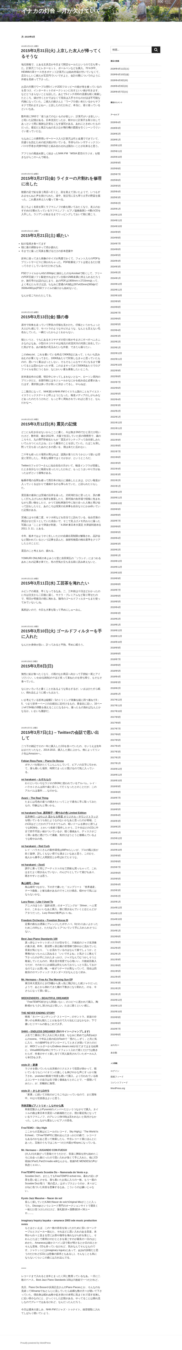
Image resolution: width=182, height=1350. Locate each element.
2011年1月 (116, 994)
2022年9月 (116, 370)
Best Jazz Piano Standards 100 (39, 939)
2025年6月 (116, 180)
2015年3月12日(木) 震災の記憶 (49, 424)
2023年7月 (116, 312)
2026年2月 (116, 133)
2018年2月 (116, 688)
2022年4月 (116, 399)
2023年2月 (116, 341)
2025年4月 (116, 191)
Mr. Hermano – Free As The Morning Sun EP (47, 979)
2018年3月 (116, 682)
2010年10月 (116, 1011)
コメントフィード (119, 1082)
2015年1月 (116, 901)
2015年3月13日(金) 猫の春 (45, 317)
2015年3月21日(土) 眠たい (45, 235)
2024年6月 (116, 249)
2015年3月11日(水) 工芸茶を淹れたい (55, 583)
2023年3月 (116, 336)
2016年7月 (116, 798)
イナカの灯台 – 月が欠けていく (61, 11)
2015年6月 (116, 873)
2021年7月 (116, 451)
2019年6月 (116, 596)
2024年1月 (116, 278)
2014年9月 (116, 925)
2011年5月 (116, 971)
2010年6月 (116, 1034)
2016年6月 (116, 803)
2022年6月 (116, 388)
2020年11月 (116, 497)
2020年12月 (116, 492)
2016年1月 (116, 832)
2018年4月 (116, 676)
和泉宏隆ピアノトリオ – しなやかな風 (42, 1105)
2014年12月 (116, 907)
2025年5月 (116, 186)
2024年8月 (116, 237)
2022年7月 (116, 382)
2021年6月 (116, 457)
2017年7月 (116, 728)
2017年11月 (116, 705)
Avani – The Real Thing (34, 798)
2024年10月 (116, 226)
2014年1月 (116, 930)
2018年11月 (116, 636)
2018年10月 (116, 642)
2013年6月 (116, 936)
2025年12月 (116, 145)
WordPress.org (118, 1088)
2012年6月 (116, 942)
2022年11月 (116, 359)
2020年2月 (116, 549)
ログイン (115, 1071)
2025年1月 (116, 209)
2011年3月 (116, 982)
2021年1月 (116, 486)
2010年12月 (116, 1000)
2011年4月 (116, 977)
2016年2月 (116, 826)
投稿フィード (117, 1076)
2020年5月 (116, 532)
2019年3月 (116, 613)
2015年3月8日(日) (37, 666)
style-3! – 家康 (29, 1065)
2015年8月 (116, 861)
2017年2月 (116, 757)
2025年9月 (116, 162)
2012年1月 (116, 954)
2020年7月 (116, 520)
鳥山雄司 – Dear (30, 883)
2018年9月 (116, 647)
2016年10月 (116, 780)
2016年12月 (116, 769)
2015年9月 (116, 855)
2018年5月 (116, 671)
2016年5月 (116, 809)
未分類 (114, 1052)
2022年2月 (116, 411)
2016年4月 (116, 815)
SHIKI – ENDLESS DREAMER (38, 1031)
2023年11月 (116, 289)
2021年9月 (116, 440)
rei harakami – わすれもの (36, 779)
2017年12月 (116, 699)
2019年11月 (116, 567)
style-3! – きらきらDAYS (35, 1090)
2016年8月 (116, 792)
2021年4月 (116, 468)
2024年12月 (116, 214)
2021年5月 (116, 463)
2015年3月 (116, 890)
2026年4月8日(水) (119, 86)
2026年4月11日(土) (120, 68)
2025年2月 (116, 203)
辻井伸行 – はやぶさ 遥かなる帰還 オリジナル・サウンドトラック (61, 816)
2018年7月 (116, 659)
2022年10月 (116, 365)
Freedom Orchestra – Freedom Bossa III (44, 920)
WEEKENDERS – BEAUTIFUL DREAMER (45, 998)
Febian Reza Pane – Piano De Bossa (42, 761)
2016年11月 (116, 775)
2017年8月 (116, 722)
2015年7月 (116, 867)
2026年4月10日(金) (120, 74)
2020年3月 (116, 544)
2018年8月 (116, 653)
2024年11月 (116, 220)
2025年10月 (116, 157)
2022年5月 (116, 393)
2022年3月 (116, 405)
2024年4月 (116, 261)
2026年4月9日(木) (119, 80)
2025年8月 (116, 168)
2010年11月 (116, 1005)
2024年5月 (116, 255)
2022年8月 (116, 376)
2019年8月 (116, 584)
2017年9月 (116, 717)
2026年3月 (116, 128)
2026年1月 (116, 139)
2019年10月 (116, 572)
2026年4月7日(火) (119, 91)
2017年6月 (116, 734)
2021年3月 (116, 474)
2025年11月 (116, 151)
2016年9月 (116, 786)
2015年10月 (116, 850)
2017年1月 (116, 763)
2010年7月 (116, 1029)
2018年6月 (116, 665)
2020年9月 (116, 509)
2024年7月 (116, 243)
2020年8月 (116, 515)
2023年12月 (116, 284)
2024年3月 (116, 266)
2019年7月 (116, 590)
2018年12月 (116, 630)
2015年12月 (116, 838)
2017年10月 (116, 711)
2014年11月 (116, 913)
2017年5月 (116, 740)
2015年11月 (116, 844)
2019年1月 (116, 624)
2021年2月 (116, 480)
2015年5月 (116, 878)
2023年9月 (116, 301)
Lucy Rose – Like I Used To (37, 901)
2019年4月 (116, 607)
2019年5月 (116, 601)
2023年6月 (116, 318)
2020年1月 (116, 555)
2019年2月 (116, 619)
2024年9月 (116, 232)
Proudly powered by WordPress (35, 1343)
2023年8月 (116, 307)
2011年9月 (116, 959)
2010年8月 (116, 1023)
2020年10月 (116, 503)
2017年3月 (116, 751)
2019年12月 (116, 561)
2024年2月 (116, 272)
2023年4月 (116, 330)
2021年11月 (116, 428)
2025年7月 (116, 174)
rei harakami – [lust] (33, 864)
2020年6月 (116, 526)
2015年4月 (116, 884)
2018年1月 (116, 694)
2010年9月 (116, 1017)
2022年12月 (116, 353)
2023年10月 (116, 295)
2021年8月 (116, 445)
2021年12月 (116, 422)
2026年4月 (116, 122)
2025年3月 (116, 197)
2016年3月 (116, 821)
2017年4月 (116, 746)
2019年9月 (116, 578)
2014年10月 (116, 919)
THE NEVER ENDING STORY (38, 1013)
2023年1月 (116, 347)
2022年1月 (116, 417)
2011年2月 (116, 988)
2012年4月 (116, 948)
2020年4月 (116, 538)
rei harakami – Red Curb (35, 846)
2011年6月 (116, 965)
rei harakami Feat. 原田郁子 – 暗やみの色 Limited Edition (53, 813)
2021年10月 (116, 434)
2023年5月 (116, 324)
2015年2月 (116, 896)
